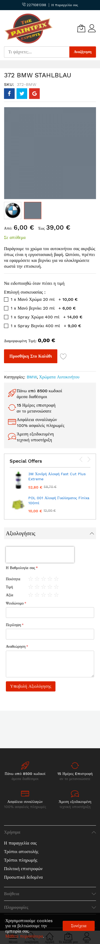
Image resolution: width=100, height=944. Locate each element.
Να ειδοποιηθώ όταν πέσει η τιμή (34, 283)
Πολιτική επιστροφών (23, 868)
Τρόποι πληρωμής (20, 860)
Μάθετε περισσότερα (24, 936)
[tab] (50, 533)
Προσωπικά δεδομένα (23, 877)
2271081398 (34, 5)
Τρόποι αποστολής (21, 851)
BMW (32, 376)
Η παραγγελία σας (64, 5)
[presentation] (81, 459)
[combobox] (36, 52)
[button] (12, 210)
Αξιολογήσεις (20, 533)
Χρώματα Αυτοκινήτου (59, 376)
